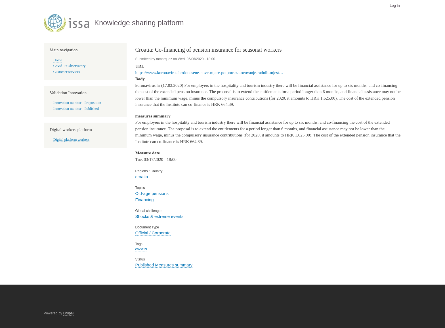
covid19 (141, 249)
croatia (141, 176)
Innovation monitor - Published (76, 109)
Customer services (66, 72)
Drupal (68, 313)
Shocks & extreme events (159, 216)
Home (57, 60)
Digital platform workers (71, 140)
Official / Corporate (153, 232)
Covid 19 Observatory (69, 66)
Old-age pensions (152, 193)
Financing (144, 199)
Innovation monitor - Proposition (77, 103)
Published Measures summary (164, 264)
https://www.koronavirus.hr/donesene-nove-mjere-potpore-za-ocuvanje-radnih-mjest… (209, 72)
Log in (395, 5)
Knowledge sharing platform (139, 23)
